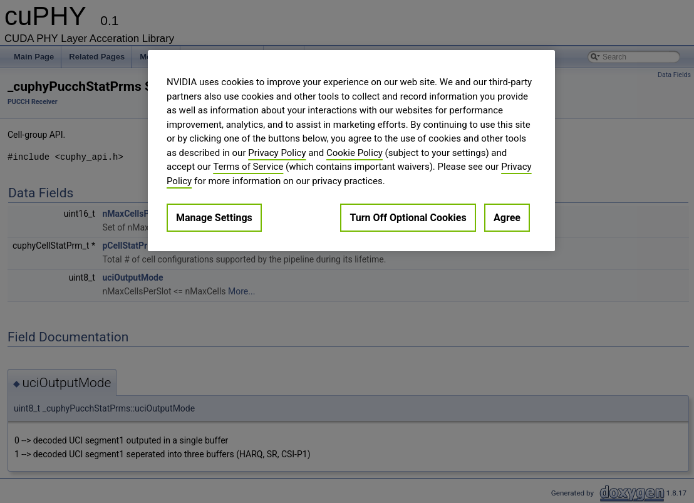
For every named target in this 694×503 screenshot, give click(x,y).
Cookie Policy (354, 152)
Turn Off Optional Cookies (408, 218)
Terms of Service (248, 166)
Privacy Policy (277, 152)
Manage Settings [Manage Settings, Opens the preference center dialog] (214, 218)
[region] (351, 150)
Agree (507, 218)
